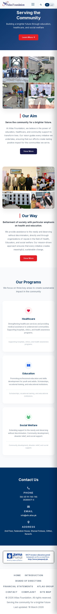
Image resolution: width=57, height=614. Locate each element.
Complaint (28, 592)
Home (17, 575)
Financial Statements (18, 586)
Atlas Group (45, 586)
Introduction (34, 575)
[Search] (40, 4)
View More (28, 151)
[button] (32, 4)
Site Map (45, 592)
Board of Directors (28, 581)
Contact (11, 592)
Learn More (28, 37)
